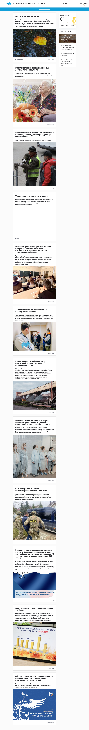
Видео (43, 3)
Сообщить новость (44, 9)
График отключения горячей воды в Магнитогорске (67, 37)
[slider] (63, 23)
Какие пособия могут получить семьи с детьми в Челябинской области (67, 47)
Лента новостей (18, 3)
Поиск (65, 3)
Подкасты (35, 3)
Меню (80, 3)
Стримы (28, 3)
